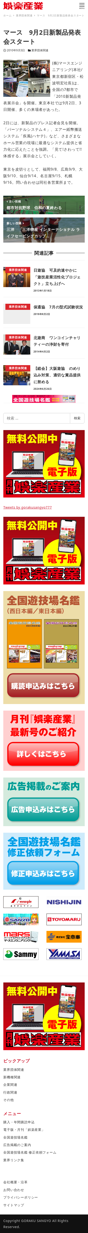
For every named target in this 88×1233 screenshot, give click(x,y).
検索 (77, 418)
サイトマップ (13, 1205)
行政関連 (10, 1092)
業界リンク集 (13, 1160)
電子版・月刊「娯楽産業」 (24, 1129)
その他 (8, 1100)
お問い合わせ (13, 1190)
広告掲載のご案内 (17, 1145)
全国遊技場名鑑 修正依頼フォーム (29, 1152)
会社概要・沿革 (15, 1182)
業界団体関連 (39, 50)
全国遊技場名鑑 (15, 1137)
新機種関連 (12, 1077)
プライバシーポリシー (20, 1197)
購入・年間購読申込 (18, 1122)
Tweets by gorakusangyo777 (27, 507)
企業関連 (10, 1084)
